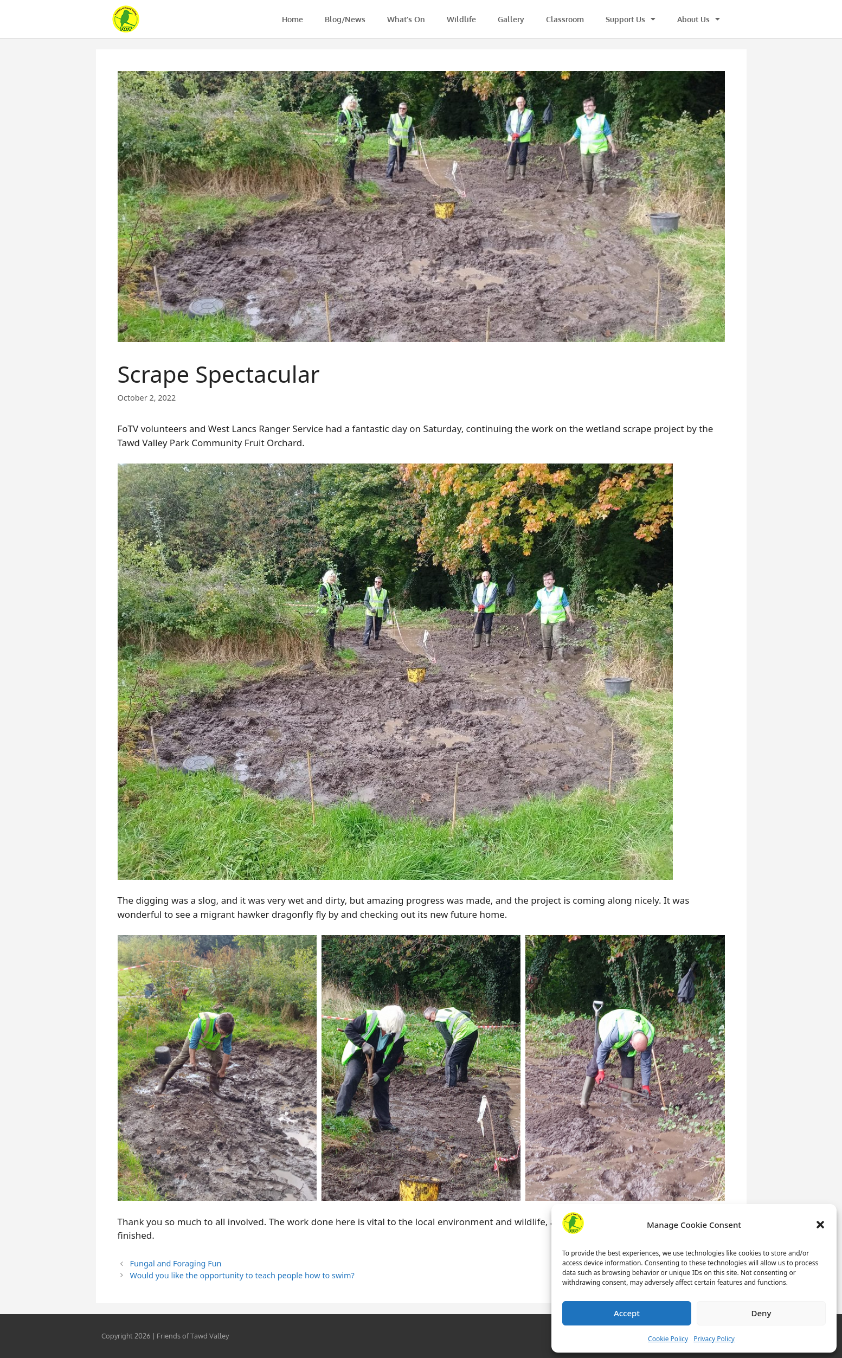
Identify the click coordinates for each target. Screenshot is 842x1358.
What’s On (406, 19)
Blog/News (345, 19)
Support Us (630, 19)
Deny (761, 1313)
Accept (627, 1313)
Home (292, 19)
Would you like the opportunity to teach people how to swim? (242, 1275)
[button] (820, 1224)
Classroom (565, 19)
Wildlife (461, 19)
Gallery (511, 19)
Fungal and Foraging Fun (176, 1263)
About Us (698, 19)
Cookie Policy (668, 1338)
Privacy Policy (714, 1338)
